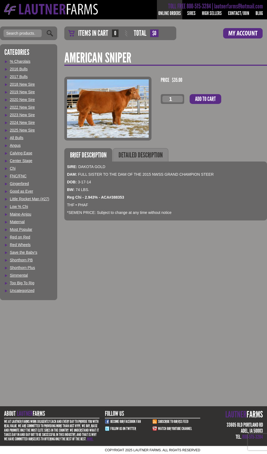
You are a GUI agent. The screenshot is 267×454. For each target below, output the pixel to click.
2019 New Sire (22, 92)
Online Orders (169, 13)
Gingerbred (19, 183)
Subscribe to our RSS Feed (173, 421)
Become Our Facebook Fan (125, 421)
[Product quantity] (172, 99)
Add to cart (205, 99)
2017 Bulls (19, 76)
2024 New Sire (22, 122)
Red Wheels (20, 245)
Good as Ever (21, 191)
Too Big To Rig (22, 283)
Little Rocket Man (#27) (29, 199)
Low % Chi (19, 206)
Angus (15, 145)
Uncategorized (22, 290)
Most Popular (21, 229)
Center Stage (21, 161)
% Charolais (20, 61)
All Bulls (16, 138)
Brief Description (88, 155)
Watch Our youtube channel (175, 428)
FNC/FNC (18, 176)
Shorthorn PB (21, 260)
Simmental (19, 275)
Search (50, 33)
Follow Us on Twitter (123, 428)
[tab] (88, 155)
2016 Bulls (19, 69)
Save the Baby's (23, 252)
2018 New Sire (22, 84)
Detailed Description (141, 155)
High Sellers (212, 13)
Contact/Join (238, 13)
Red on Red (20, 237)
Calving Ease (21, 153)
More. (90, 439)
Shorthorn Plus (22, 267)
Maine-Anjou (20, 214)
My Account (243, 33)
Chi (13, 168)
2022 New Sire (22, 107)
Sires (191, 13)
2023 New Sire (22, 115)
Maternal (17, 222)
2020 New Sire (22, 99)
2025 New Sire (22, 130)
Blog (259, 13)
